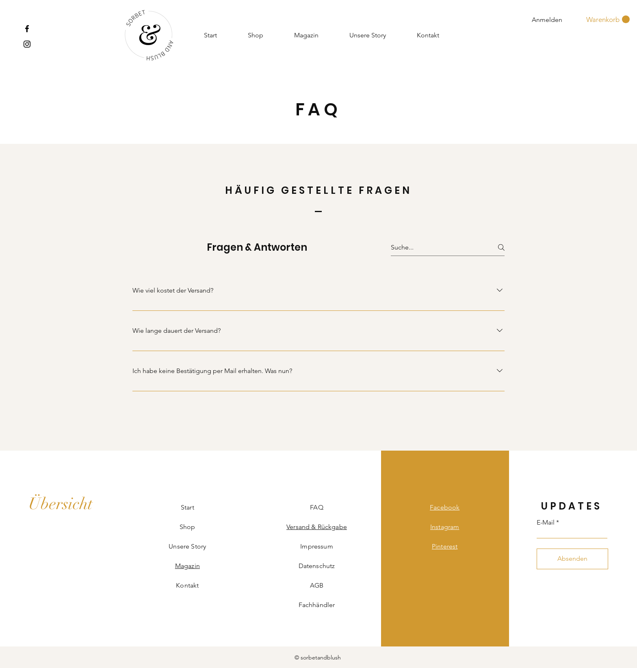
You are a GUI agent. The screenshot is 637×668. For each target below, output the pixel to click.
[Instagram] (27, 44)
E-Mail (546, 522)
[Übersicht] (61, 503)
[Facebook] (27, 28)
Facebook (444, 507)
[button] (608, 19)
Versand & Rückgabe (316, 527)
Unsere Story (187, 546)
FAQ (316, 507)
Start (187, 507)
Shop (187, 527)
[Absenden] (572, 559)
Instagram (444, 527)
